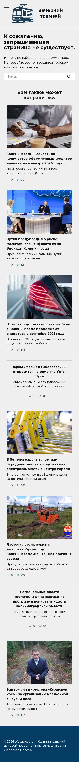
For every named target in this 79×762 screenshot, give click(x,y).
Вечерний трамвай (50, 13)
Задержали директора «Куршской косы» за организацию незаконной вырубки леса (37, 694)
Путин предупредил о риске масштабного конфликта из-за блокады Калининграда (34, 243)
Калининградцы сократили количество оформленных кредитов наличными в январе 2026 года (39, 158)
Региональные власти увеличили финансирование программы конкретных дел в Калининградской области (39, 599)
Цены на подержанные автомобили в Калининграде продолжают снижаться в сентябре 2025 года (38, 328)
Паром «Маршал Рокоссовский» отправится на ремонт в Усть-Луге (39, 371)
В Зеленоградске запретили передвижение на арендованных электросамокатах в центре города (38, 464)
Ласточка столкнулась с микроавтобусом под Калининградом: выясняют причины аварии (39, 552)
